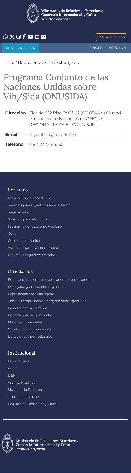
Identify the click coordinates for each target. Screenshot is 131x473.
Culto (12, 233)
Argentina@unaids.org (52, 134)
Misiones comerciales (25, 322)
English (98, 48)
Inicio (8, 62)
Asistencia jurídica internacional (33, 248)
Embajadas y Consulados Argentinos (37, 287)
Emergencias (111, 37)
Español (118, 48)
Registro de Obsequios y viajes (32, 404)
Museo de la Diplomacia (27, 390)
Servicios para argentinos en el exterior (39, 205)
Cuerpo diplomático (24, 241)
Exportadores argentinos (27, 308)
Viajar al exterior (21, 212)
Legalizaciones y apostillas (29, 198)
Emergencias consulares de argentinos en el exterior (50, 280)
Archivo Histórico (22, 382)
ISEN (12, 375)
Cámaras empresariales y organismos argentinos (47, 301)
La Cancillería (18, 361)
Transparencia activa (24, 397)
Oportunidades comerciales (30, 329)
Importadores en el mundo (29, 315)
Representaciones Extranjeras (48, 62)
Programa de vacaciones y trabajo (35, 226)
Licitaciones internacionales (30, 336)
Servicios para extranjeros (28, 219)
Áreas (12, 368)
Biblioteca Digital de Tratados (31, 255)
